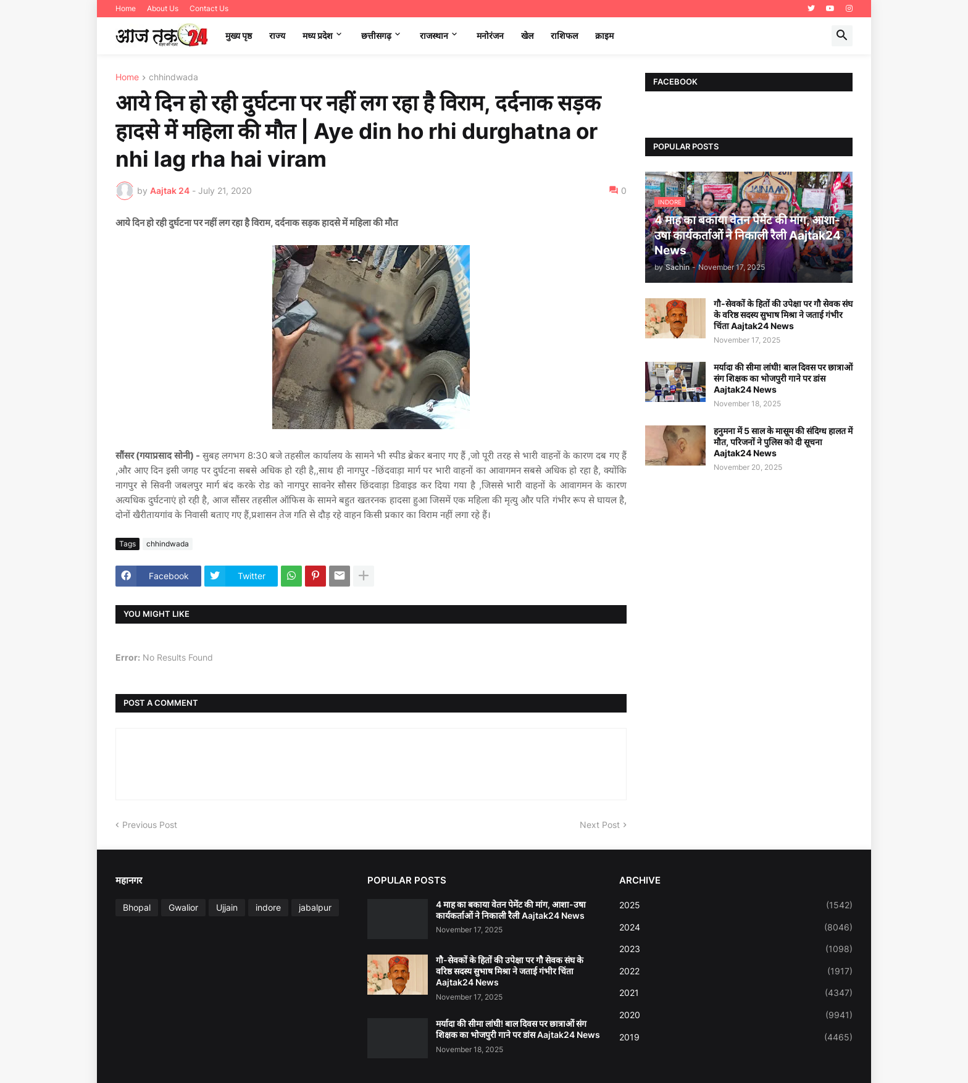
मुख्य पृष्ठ (238, 35)
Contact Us (209, 8)
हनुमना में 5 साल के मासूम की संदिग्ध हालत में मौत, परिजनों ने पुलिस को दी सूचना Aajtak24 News (783, 441)
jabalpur (315, 907)
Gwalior (183, 907)
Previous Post (149, 824)
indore (268, 907)
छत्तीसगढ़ (376, 35)
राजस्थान (434, 35)
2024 (736, 927)
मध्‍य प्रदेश (317, 35)
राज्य (277, 35)
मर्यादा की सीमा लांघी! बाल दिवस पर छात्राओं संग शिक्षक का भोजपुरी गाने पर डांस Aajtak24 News (783, 378)
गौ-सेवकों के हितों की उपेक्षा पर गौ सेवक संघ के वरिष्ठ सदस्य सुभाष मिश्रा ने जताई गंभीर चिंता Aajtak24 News (783, 314)
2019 (736, 1037)
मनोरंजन (490, 35)
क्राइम (604, 35)
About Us (162, 8)
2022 (736, 971)
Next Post (600, 824)
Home (125, 8)
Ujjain (227, 907)
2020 (736, 1015)
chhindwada (173, 77)
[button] (842, 35)
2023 (736, 949)
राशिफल (564, 35)
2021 (736, 993)
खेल (527, 35)
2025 (736, 905)
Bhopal (137, 907)
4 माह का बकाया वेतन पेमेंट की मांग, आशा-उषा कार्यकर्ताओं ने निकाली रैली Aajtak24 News (511, 910)
